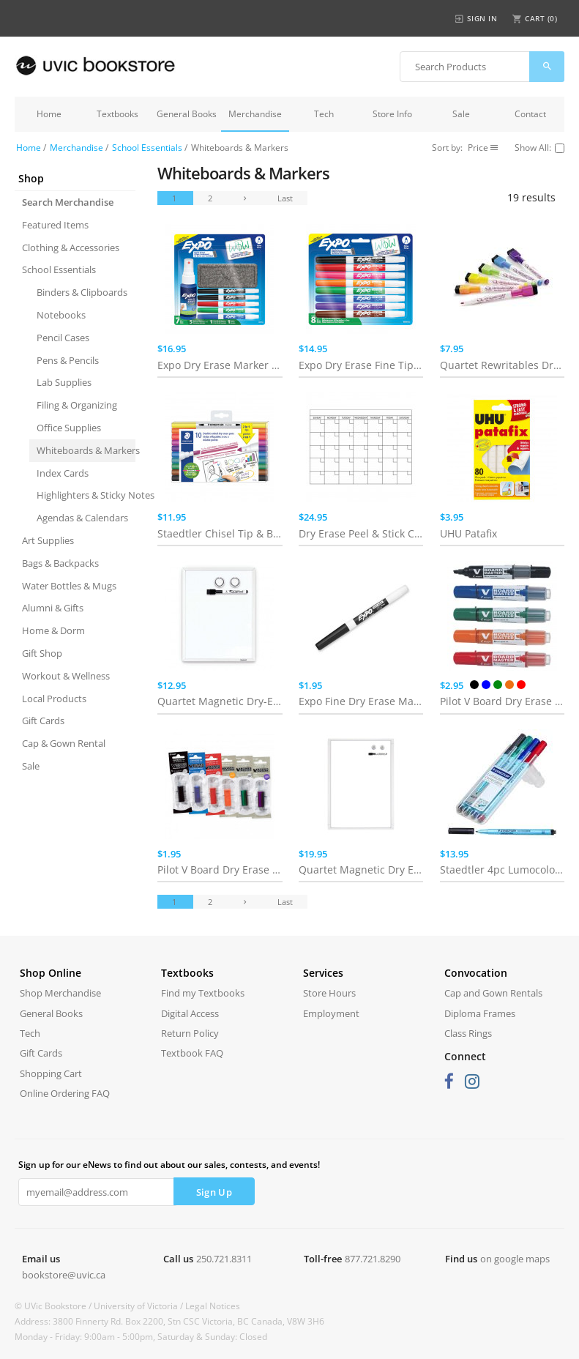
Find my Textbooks (202, 992)
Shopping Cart (51, 1073)
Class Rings (468, 1033)
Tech (324, 114)
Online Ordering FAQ (65, 1093)
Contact (530, 114)
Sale (461, 114)
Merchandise (255, 114)
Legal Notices (212, 1306)
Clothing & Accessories (70, 247)
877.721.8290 (372, 1258)
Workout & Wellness (66, 675)
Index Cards (63, 473)
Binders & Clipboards (82, 292)
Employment (331, 1013)
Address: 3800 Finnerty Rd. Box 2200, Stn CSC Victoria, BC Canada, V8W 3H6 (169, 1321)
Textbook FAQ (192, 1053)
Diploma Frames (479, 1013)
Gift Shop (42, 653)
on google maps (515, 1258)
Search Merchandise (67, 202)
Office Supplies (69, 427)
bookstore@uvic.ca (63, 1274)
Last (285, 198)
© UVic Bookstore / (54, 1306)
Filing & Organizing (77, 405)
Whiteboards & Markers (86, 450)
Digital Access (190, 1013)
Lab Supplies (64, 382)
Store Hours (329, 992)
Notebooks (61, 314)
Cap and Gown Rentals (493, 992)
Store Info (392, 114)
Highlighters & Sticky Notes (86, 495)
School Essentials (147, 147)
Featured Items (55, 224)
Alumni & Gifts (52, 607)
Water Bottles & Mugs (69, 585)
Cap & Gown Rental (63, 743)
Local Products (54, 698)
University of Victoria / (139, 1306)
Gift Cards (43, 720)
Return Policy (190, 1033)
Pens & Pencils (68, 360)
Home (49, 114)
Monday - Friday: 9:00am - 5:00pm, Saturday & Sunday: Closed (141, 1336)
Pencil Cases (63, 337)
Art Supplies (48, 540)
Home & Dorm (53, 630)
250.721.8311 (224, 1258)
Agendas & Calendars (82, 517)
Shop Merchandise (60, 992)
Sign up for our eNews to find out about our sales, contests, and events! (169, 1164)
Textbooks (117, 114)
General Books (187, 114)
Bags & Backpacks (60, 563)
